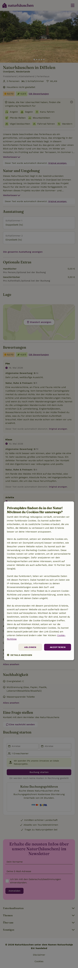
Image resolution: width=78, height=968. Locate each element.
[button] (19, 655)
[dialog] (39, 580)
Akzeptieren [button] (57, 647)
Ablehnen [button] (30, 647)
